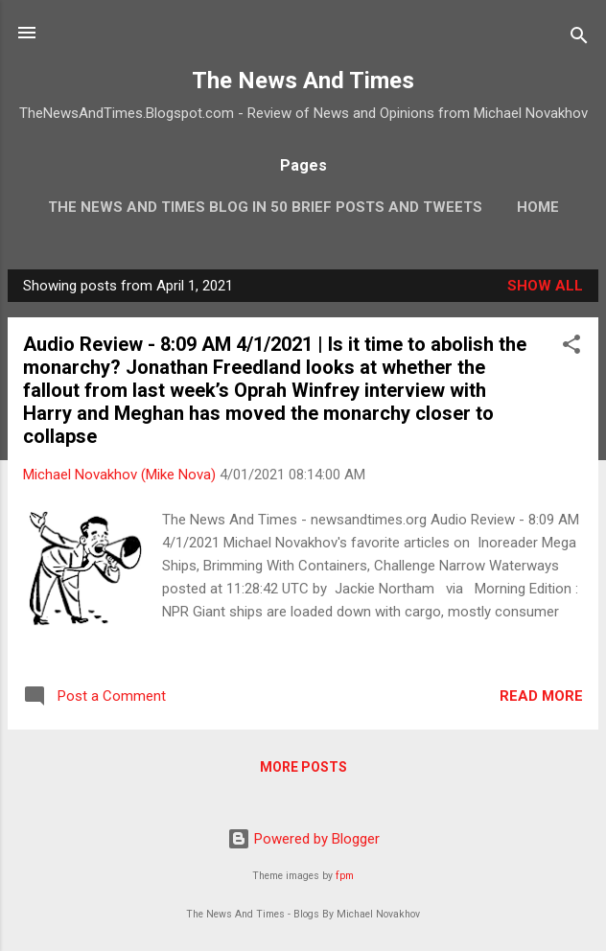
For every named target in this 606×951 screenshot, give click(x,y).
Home (538, 207)
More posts (303, 767)
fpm (345, 876)
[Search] (579, 39)
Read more (541, 696)
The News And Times (303, 80)
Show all (545, 285)
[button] (571, 347)
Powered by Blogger (303, 838)
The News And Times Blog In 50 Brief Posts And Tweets (265, 207)
